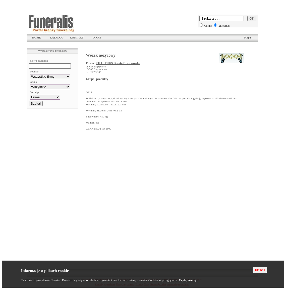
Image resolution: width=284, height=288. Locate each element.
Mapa (247, 37)
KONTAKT (77, 37)
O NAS (97, 37)
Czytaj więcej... (188, 280)
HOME (36, 37)
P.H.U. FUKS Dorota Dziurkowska (118, 63)
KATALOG (57, 37)
